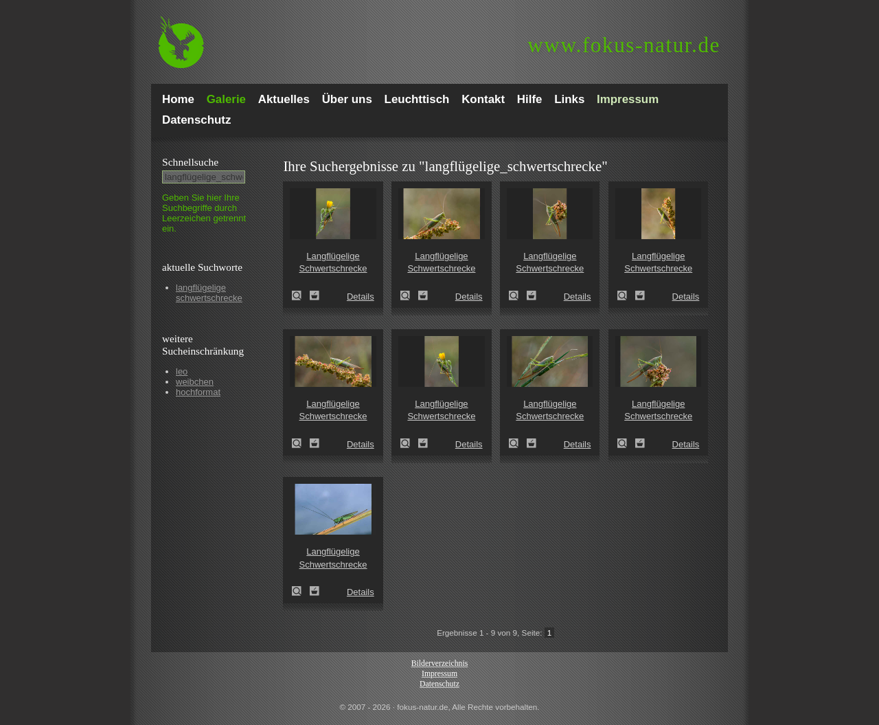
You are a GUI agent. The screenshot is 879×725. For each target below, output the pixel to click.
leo (181, 371)
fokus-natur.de (623, 45)
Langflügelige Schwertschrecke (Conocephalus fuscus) (301, 295)
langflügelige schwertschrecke (209, 292)
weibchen (195, 382)
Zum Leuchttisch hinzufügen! (314, 295)
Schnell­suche (190, 162)
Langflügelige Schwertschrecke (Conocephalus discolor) (301, 591)
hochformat (198, 392)
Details (360, 296)
